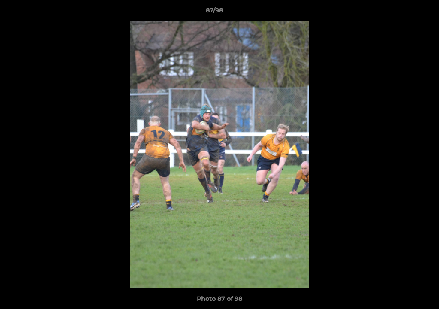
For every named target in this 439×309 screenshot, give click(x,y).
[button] (403, 12)
